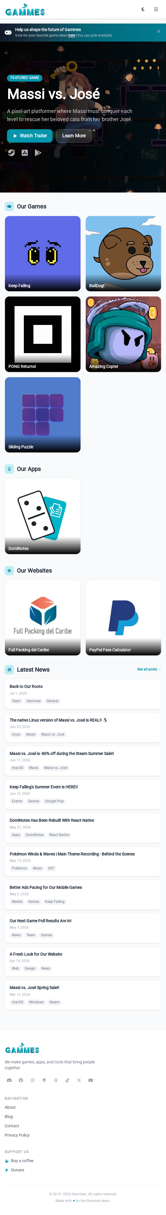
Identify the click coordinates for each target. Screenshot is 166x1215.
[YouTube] (90, 1080)
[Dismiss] (158, 32)
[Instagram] (32, 1080)
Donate (14, 1170)
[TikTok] (67, 1080)
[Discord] (9, 1080)
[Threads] (55, 1080)
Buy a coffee (19, 1160)
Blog (9, 1116)
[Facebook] (21, 1080)
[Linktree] (44, 1080)
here (71, 35)
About (10, 1107)
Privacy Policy (17, 1135)
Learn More (73, 136)
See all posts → (149, 669)
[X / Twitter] (79, 1080)
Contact (12, 1126)
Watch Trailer (30, 136)
